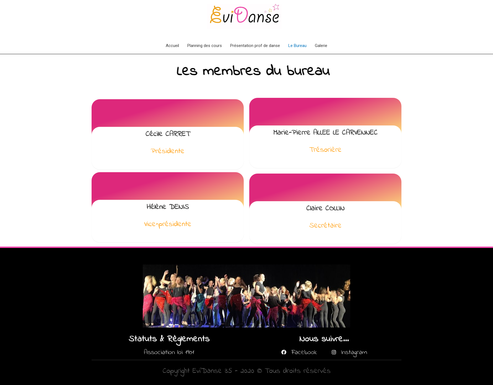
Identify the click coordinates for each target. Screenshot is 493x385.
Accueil (172, 45)
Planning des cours (204, 45)
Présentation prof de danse (255, 45)
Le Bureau (297, 45)
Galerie (321, 45)
